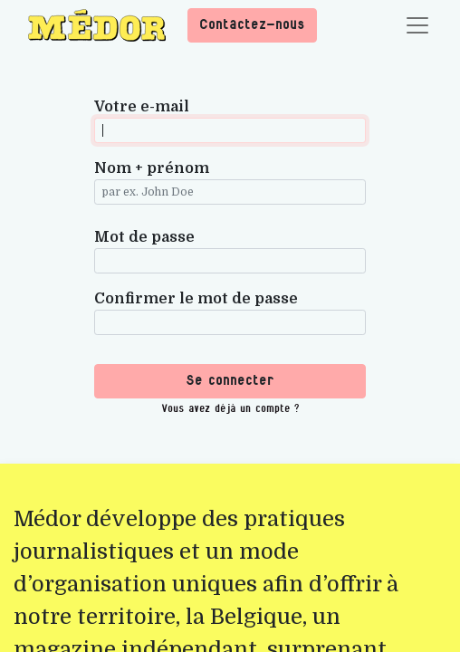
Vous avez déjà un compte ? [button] (230, 408)
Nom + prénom (151, 168)
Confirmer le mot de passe (196, 299)
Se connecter (230, 381)
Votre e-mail (141, 107)
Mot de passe (144, 237)
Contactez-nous (252, 25)
